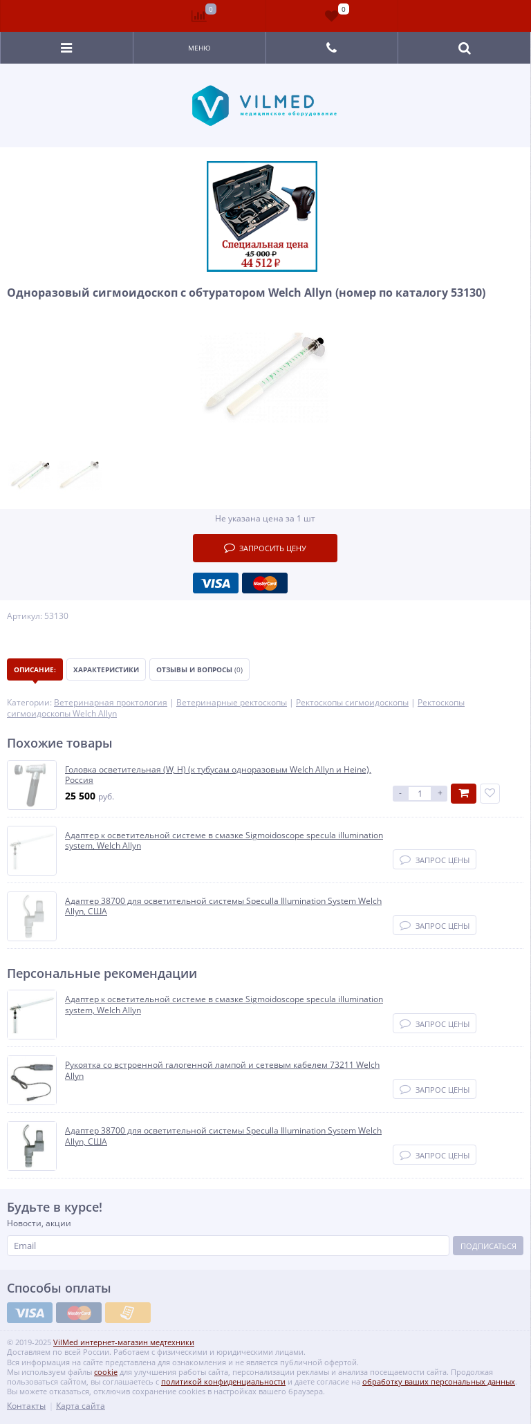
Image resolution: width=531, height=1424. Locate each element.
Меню (199, 48)
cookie (106, 1372)
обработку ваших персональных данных (438, 1381)
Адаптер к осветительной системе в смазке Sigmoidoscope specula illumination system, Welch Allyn (224, 840)
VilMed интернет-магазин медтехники (123, 1342)
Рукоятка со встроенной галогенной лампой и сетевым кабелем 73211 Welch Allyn (222, 1070)
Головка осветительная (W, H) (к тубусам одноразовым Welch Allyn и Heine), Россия (218, 775)
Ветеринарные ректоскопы (231, 702)
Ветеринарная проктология (110, 702)
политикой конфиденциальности (223, 1381)
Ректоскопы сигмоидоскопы (352, 702)
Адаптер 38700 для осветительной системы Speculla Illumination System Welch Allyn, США (223, 906)
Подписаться (488, 1246)
